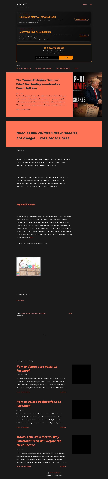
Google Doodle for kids (38, 313)
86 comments (25, 427)
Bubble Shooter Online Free (63, 68)
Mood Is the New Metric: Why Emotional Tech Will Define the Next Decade (38, 441)
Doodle (23, 313)
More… (76, 68)
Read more (63, 392)
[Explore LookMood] (54, 18)
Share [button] (18, 109)
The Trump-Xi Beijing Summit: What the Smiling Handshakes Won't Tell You (38, 84)
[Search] (85, 4)
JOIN (66, 57)
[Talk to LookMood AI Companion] (54, 34)
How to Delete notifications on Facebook (38, 404)
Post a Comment (26, 109)
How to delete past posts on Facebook (36, 368)
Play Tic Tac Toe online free (23, 68)
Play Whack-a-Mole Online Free (43, 68)
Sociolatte (21, 4)
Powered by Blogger (54, 472)
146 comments (25, 392)
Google (28, 313)
